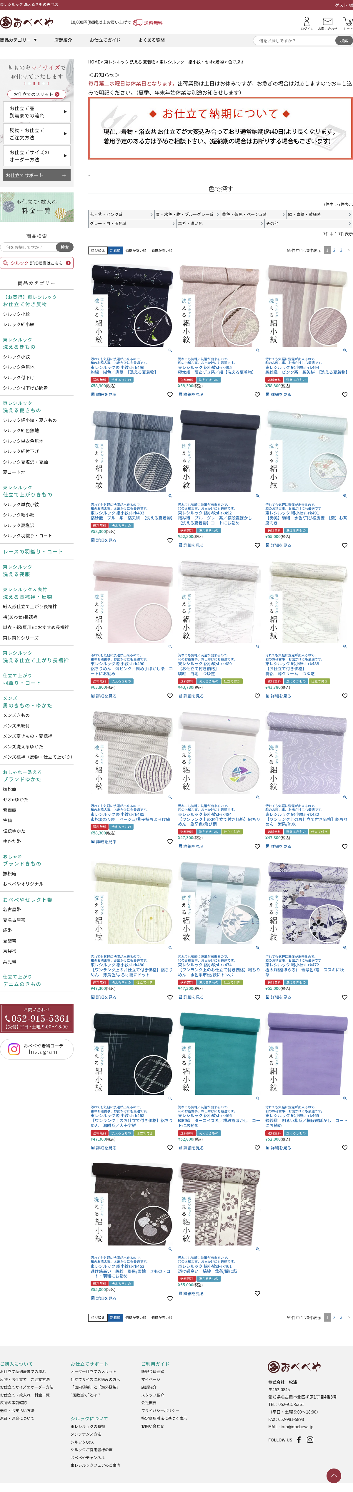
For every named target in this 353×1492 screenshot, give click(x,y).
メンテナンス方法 (86, 1434)
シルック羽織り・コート (27, 535)
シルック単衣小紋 (21, 504)
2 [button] (334, 250)
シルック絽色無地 (21, 430)
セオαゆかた (15, 799)
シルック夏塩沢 (18, 525)
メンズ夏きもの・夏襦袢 (27, 736)
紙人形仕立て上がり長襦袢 (30, 606)
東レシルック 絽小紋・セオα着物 (191, 62)
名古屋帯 (12, 909)
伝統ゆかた (14, 831)
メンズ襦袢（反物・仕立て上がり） (38, 757)
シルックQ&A (82, 1442)
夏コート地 (14, 472)
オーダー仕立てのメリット (93, 1371)
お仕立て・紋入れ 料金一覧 (25, 1395)
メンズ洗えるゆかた (23, 746)
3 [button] (341, 250)
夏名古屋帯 (14, 920)
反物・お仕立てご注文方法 (26, 133)
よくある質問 (151, 40)
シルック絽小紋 (18, 324)
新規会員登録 (152, 1371)
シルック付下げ (18, 377)
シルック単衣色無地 (23, 441)
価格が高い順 (161, 250)
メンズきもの (16, 715)
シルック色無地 (18, 367)
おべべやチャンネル (88, 1457)
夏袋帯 (9, 941)
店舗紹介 (63, 40)
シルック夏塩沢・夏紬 (25, 462)
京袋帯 (9, 951)
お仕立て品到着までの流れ (26, 111)
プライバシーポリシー (160, 1410)
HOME (94, 62)
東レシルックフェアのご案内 (95, 1465)
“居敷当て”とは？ (86, 1395)
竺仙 (7, 820)
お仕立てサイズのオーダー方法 (29, 155)
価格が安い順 (135, 250)
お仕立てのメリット (33, 94)
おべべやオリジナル (23, 884)
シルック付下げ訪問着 (25, 388)
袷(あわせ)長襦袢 (20, 617)
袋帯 (7, 930)
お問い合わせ (152, 1426)
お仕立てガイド (105, 40)
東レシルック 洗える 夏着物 (129, 62)
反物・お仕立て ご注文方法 (25, 1379)
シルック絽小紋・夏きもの (30, 420)
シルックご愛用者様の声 (92, 1449)
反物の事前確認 (13, 1402)
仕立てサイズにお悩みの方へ (95, 1379)
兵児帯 (9, 961)
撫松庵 (9, 789)
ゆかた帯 (12, 841)
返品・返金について (17, 1418)
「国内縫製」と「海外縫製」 (95, 1387)
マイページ (150, 1379)
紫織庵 (9, 810)
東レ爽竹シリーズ (21, 638)
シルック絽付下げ (21, 451)
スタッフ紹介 (152, 1395)
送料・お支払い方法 (17, 1410)
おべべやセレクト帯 (28, 899)
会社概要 (148, 1402)
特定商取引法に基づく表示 (164, 1418)
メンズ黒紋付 (16, 725)
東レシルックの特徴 (88, 1426)
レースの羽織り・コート (33, 551)
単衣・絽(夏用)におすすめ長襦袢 (36, 627)
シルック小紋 (16, 314)
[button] (349, 250)
